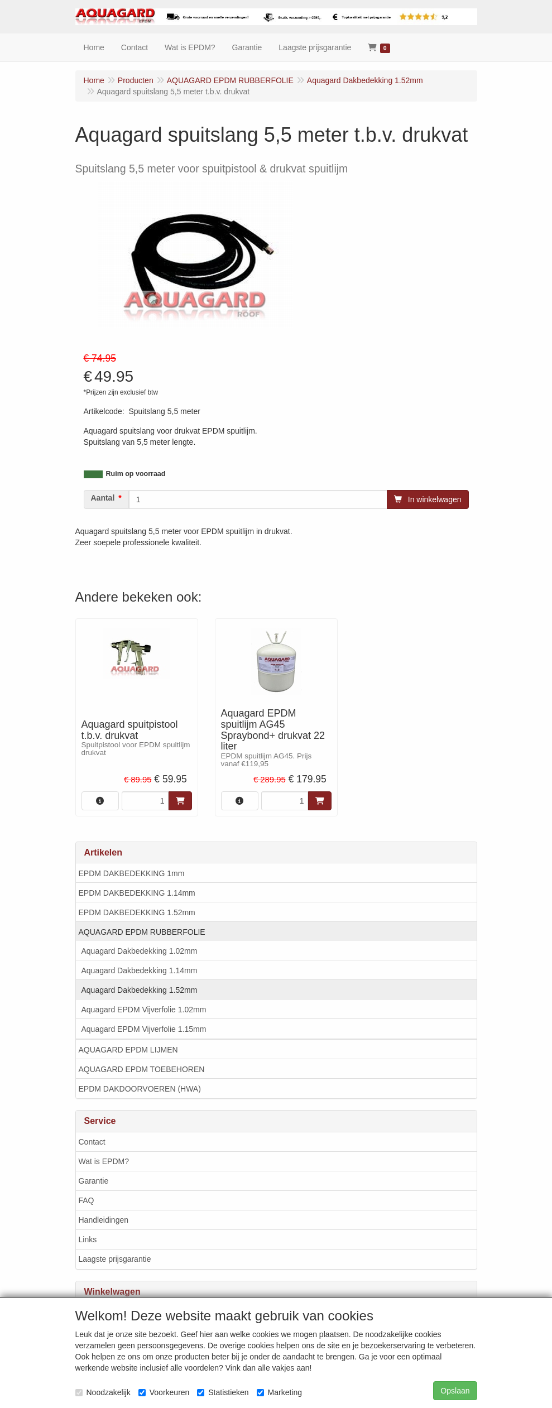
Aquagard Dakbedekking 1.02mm (139, 950)
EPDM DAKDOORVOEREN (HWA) (140, 1088)
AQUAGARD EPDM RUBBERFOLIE (142, 932)
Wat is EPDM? (104, 1161)
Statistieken (222, 1392)
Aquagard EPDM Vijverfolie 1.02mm (144, 1009)
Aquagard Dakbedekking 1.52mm (139, 990)
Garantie (94, 1180)
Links (88, 1239)
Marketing (279, 1392)
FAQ (86, 1200)
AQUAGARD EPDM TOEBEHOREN (142, 1069)
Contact (92, 1141)
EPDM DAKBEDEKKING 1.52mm (137, 912)
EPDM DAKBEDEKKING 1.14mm (137, 892)
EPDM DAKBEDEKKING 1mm (132, 873)
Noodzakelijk (103, 1392)
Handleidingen (104, 1219)
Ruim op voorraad (136, 474)
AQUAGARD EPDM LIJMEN (128, 1049)
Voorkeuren (164, 1392)
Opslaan (454, 1390)
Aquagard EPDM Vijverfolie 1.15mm (144, 1029)
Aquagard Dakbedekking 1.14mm (139, 970)
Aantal (103, 498)
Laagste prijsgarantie (115, 1259)
